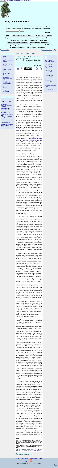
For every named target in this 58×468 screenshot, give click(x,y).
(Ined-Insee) (29, 140)
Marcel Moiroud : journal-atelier (18, 40)
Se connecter (6, 49)
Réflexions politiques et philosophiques (40, 42)
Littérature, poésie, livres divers (44, 37)
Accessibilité (3, 0)
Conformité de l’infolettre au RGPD (13, 32)
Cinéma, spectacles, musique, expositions (23, 35)
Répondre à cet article (25, 454)
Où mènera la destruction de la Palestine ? (7, 120)
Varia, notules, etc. (31, 47)
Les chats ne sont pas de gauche (25, 37)
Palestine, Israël (33, 40)
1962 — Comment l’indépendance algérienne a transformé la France (50, 61)
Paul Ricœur (27, 102)
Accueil (8, 35)
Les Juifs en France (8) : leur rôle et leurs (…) (7, 125)
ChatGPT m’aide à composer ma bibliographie (7, 103)
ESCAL (53, 467)
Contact (25, 458)
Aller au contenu (10, 0)
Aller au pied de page (27, 0)
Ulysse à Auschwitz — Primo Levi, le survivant (50, 80)
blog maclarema (7, 122)
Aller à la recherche (18, 0)
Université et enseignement (17, 47)
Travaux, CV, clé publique (45, 45)
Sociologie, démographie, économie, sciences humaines (20, 45)
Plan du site (19, 458)
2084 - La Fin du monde (49, 73)
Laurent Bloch (38, 65)
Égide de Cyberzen (5, 108)
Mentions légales (33, 458)
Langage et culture (10, 37)
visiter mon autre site (20, 26)
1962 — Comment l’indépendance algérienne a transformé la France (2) (50, 67)
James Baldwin (24, 245)
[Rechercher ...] (47, 50)
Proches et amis (43, 40)
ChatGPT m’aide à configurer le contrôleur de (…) (7, 114)
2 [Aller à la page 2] (46, 57)
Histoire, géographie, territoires (44, 35)
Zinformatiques (42, 47)
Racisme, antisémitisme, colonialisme (17, 42)
